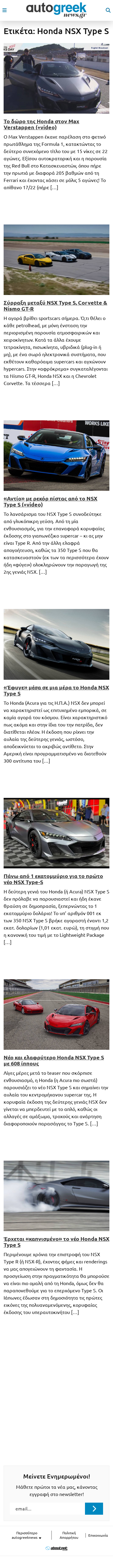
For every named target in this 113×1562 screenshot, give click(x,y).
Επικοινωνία (98, 1535)
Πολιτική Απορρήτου (69, 1535)
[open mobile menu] (4, 10)
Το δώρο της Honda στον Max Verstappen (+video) (41, 124)
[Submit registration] (94, 1509)
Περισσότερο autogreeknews (27, 1535)
